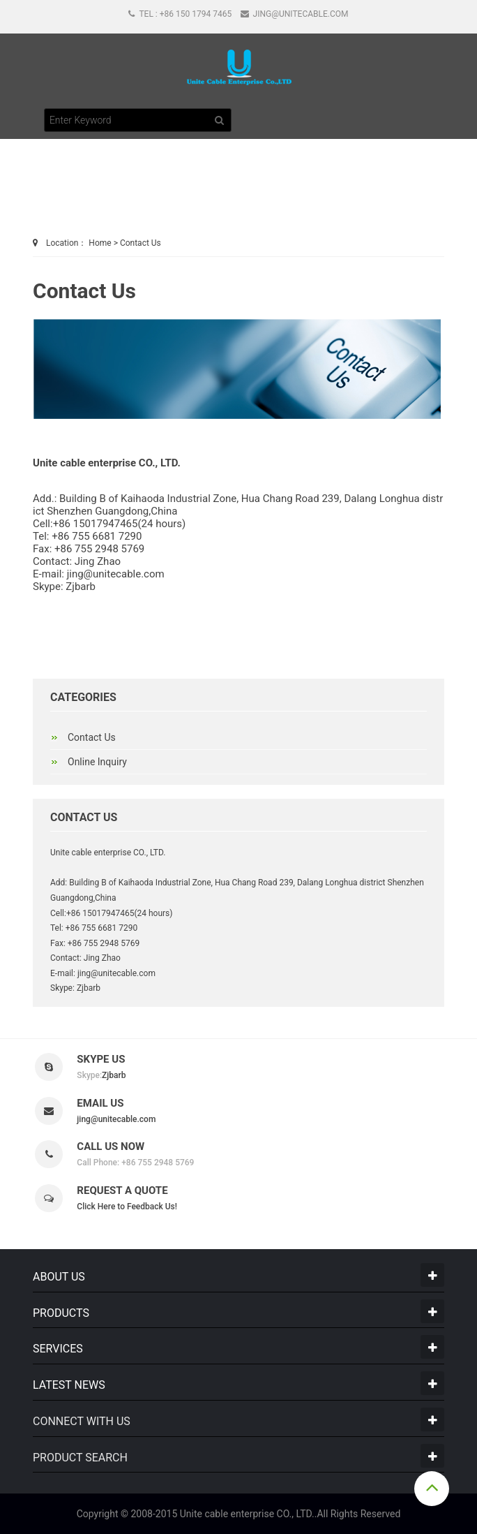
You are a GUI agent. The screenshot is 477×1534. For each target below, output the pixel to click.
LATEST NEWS (69, 1385)
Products (61, 1313)
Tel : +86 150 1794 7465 (180, 14)
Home (100, 243)
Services (58, 1348)
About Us (59, 1276)
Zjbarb (79, 586)
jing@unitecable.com (295, 14)
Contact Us (140, 243)
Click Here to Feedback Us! (127, 1206)
